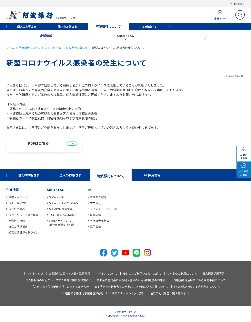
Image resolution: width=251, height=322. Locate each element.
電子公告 (95, 226)
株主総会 (95, 203)
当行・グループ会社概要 (23, 215)
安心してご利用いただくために (142, 273)
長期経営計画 (16, 221)
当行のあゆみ (16, 209)
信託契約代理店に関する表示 (168, 293)
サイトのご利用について (182, 273)
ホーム (10, 48)
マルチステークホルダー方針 (127, 293)
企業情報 (46, 35)
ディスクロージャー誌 (103, 209)
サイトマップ (35, 273)
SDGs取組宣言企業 (61, 209)
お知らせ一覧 (53, 48)
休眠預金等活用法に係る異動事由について (200, 280)
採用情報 (147, 27)
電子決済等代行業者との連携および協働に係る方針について (131, 287)
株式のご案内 (98, 197)
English (239, 3)
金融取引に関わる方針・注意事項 (69, 273)
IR (205, 35)
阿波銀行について (108, 26)
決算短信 (95, 215)
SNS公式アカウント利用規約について (197, 287)
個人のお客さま (26, 26)
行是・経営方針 (18, 203)
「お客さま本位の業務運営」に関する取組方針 (60, 287)
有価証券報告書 (99, 221)
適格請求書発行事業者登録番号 (84, 293)
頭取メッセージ (18, 197)
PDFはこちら (38, 143)
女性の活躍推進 (18, 226)
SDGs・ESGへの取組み (63, 203)
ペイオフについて (106, 273)
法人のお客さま (67, 26)
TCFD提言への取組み (62, 215)
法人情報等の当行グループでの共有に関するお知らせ (58, 280)
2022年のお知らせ (76, 48)
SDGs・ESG (125, 35)
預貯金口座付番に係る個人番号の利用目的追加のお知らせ (132, 280)
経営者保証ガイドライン (23, 232)
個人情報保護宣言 (214, 273)
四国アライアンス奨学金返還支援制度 (61, 223)
